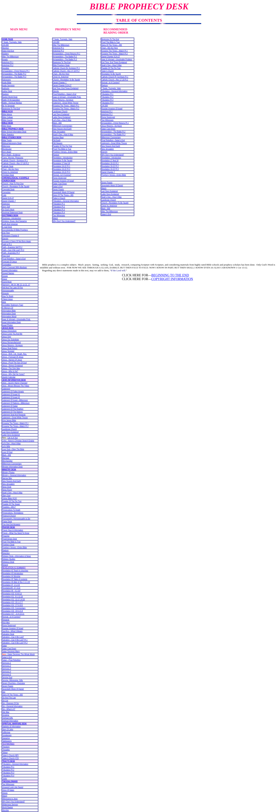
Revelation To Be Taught (62, 161)
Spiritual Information (10, 721)
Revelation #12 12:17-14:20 (13, 599)
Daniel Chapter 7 (9, 201)
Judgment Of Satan (10, 406)
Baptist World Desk (9, 97)
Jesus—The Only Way (11, 368)
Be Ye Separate (8, 106)
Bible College (7, 117)
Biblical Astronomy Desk (11, 143)
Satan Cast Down (9, 649)
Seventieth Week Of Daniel (13, 689)
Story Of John (7, 729)
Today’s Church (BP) (10, 755)
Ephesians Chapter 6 (10, 236)
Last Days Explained (10, 432)
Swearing (6, 738)
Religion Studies (8, 559)
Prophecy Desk (8, 545)
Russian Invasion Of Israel (12, 628)
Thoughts (6, 750)
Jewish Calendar (9, 377)
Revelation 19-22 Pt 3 (61, 172)
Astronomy (6, 80)
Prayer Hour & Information (12, 530)
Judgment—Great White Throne (15, 418)
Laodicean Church (9, 429)
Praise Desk (7, 522)
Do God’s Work (8, 210)
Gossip (5, 276)
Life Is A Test (13, 438)
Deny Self (6, 207)
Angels (5, 59)
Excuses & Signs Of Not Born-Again (16, 241)
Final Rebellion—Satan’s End (14, 259)
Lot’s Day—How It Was (11, 444)
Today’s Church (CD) (10, 758)
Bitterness (6, 146)
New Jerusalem (8, 484)
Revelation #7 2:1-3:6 (11, 585)
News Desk (6, 487)
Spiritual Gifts (7, 718)
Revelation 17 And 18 (61, 163)
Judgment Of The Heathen (12, 409)
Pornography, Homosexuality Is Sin (16, 519)
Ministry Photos (8, 472)
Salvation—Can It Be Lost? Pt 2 (15, 643)
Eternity (5, 239)
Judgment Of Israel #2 (11, 397)
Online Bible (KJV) (9, 498)
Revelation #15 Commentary (14, 608)
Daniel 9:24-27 (8, 198)
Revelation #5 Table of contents (14, 579)
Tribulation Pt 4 (8, 776)
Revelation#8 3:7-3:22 (11, 588)
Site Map (5, 712)
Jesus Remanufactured (11, 342)
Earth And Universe (10, 224)
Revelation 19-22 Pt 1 (61, 166)
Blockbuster (7, 149)
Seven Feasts (7, 686)
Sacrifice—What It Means (12, 631)
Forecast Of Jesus (9, 262)
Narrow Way (7, 478)
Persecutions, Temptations (12, 513)
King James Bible (9, 420)
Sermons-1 (6, 663)
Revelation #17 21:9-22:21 (13, 614)
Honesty (5, 293)
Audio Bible (6, 83)
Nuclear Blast (58, 137)
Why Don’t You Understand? (13, 802)
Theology (6, 747)
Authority (5, 88)
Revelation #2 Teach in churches (15, 571)
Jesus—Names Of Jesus (12, 360)
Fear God (6, 256)
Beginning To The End (11, 109)
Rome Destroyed (9, 625)
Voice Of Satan (8, 790)
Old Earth (56, 140)
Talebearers (7, 741)
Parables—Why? (9, 507)
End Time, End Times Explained (65, 88)
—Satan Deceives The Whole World (18, 654)
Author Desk (7, 91)
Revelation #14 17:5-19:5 (12, 605)
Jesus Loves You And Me (12, 334)
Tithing (5, 753)
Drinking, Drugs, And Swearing (14, 221)
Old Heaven (57, 143)
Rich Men (6, 623)
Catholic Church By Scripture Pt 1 (66, 68)
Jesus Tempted (8, 351)
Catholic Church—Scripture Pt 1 (15, 161)
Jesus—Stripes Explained (12, 366)
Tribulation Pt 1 (8, 767)
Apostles (5, 68)
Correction (6, 192)
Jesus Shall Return (9, 348)
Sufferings (6, 732)
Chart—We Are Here (10, 169)
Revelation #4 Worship (11, 576)
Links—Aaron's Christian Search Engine (18, 441)
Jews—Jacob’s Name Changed (14, 383)
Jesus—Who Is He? (10, 371)
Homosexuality (8, 290)
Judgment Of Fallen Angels (13, 392)
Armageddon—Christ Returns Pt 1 (16, 71)
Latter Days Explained (11, 435)
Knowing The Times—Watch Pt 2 (15, 426)
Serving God (7, 677)
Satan (4, 646)
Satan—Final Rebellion (11, 660)
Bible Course (7, 120)
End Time (6, 233)
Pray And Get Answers (11, 524)
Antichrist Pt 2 (7, 65)
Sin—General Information (12, 706)
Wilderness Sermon (10, 805)
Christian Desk (8, 175)
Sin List (5, 701)
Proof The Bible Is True (11, 542)
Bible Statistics (8, 135)
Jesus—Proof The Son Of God (14, 363)
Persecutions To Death (11, 510)
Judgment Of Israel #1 (11, 394)
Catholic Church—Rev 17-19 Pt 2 (66, 71)
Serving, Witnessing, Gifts (12, 680)
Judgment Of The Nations (12, 412)
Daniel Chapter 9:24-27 (62, 85)
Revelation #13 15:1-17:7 (12, 602)
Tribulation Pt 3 (8, 773)
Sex (3, 692)
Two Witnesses (8, 784)
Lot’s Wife (6, 446)
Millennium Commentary (12, 464)
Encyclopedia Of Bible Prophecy (15, 230)
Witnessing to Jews (10, 799)
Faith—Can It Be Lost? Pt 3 (13, 250)
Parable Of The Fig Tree (11, 501)
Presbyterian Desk (9, 539)
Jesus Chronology (9, 331)
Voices (4, 793)
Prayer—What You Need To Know (15, 533)
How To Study (7, 296)
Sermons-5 (6, 675)
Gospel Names (8, 273)
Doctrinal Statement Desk (12, 213)
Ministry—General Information (14, 475)
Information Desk (9, 314)
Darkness (6, 204)
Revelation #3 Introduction (12, 573)
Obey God (6, 496)
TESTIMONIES (8, 744)
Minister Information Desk (12, 467)
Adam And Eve (8, 51)
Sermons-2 (6, 666)
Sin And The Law (9, 698)
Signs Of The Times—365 (12, 695)
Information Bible (9, 311)
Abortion (5, 48)
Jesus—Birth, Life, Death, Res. (14, 354)
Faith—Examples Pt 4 (11, 253)
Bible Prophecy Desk (61, 65)
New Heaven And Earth (11, 481)
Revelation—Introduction (63, 158)
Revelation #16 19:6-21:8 (12, 611)
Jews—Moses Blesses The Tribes (15, 386)
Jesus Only (6, 337)
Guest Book (7, 282)
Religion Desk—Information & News (16, 556)
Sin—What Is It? (8, 709)
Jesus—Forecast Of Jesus (12, 357)
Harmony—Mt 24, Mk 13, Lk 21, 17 (16, 285)
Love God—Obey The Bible (13, 449)
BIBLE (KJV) (7, 111)
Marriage (5, 458)
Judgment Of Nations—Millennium (16, 403)
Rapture (5, 550)
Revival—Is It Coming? (11, 617)
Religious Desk (8, 562)
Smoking (5, 715)
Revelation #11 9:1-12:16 (12, 597)
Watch (4, 796)
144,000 (5, 45)
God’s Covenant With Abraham (14, 267)
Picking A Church (9, 516)
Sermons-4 (6, 672)
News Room (7, 490)
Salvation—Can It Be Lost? (13, 637)
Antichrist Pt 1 (7, 62)
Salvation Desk (8, 634)
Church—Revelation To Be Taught (15, 187)
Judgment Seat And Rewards (14, 415)
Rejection (6, 553)
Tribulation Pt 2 (8, 770)
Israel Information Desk (11, 322)
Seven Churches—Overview (13, 683)
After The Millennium (10, 57)
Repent (5, 565)
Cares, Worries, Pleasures (12, 158)
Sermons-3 (6, 669)
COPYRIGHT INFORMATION (172, 279)
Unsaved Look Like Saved (12, 787)
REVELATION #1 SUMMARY (14, 568)
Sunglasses (7, 735)
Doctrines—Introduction (11, 218)
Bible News (6, 126)
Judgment (6, 389)
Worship (5, 810)
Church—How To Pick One (13, 184)
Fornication (6, 264)
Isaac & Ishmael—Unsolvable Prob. (16, 319)
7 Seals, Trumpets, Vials (12, 42)
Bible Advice (7, 114)
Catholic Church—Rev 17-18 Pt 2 (15, 163)
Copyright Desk (8, 189)
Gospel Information (9, 270)
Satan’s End (7, 657)
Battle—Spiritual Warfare (12, 103)
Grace (4, 279)
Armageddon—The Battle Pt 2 (14, 74)
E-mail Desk (7, 227)
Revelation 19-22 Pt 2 (61, 169)
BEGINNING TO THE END (170, 275)
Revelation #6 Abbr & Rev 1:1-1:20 (16, 582)
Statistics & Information (11, 727)
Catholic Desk (7, 166)
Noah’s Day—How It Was (12, 493)
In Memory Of (7, 308)
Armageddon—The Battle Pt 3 (14, 77)
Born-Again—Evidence (11, 155)
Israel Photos (7, 325)
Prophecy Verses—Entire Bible (14, 547)
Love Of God (7, 452)
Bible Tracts (7, 140)
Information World (9, 316)
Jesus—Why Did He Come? (13, 374)
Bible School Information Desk (14, 132)
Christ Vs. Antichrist (10, 172)
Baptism (5, 94)
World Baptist (7, 807)
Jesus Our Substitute (10, 340)
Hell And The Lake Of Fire (12, 288)
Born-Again (6, 152)
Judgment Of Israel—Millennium (15, 400)
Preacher (6, 536)
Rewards (5, 620)
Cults (4, 195)
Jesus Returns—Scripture (12, 345)
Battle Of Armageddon (11, 100)
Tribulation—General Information (15, 764)
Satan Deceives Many (11, 651)
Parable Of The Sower (11, 504)
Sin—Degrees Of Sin (10, 703)
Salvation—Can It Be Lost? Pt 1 (15, 640)
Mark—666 (6, 455)
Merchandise (7, 461)
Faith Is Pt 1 (7, 244)
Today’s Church (59, 198)
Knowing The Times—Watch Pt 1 (15, 423)
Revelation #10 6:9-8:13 (12, 594)
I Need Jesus (7, 299)
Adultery (5, 54)
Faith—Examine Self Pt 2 (12, 247)
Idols (4, 302)
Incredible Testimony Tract (12, 305)
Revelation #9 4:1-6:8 (11, 591)
